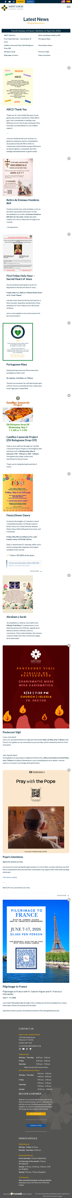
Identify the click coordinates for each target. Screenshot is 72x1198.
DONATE (20, 1)
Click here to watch (10, 877)
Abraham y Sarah (9, 52)
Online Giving (36, 1125)
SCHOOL (30, 1)
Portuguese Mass (44, 39)
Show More (36, 571)
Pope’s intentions (44, 55)
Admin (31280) (27, 1194)
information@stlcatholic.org (30, 1046)
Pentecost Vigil (43, 52)
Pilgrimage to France (11, 55)
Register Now (36, 1114)
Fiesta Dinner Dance (45, 45)
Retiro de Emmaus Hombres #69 (49, 35)
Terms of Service (54, 1196)
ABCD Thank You (9, 35)
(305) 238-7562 (26, 1043)
